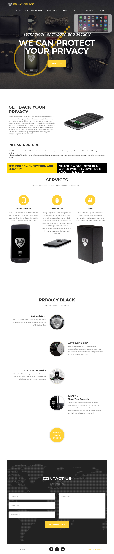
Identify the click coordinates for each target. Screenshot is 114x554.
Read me (57, 64)
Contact (101, 12)
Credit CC (65, 12)
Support (90, 12)
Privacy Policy (86, 549)
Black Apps (52, 12)
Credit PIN (78, 12)
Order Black (37, 12)
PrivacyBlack (21, 12)
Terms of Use (97, 549)
